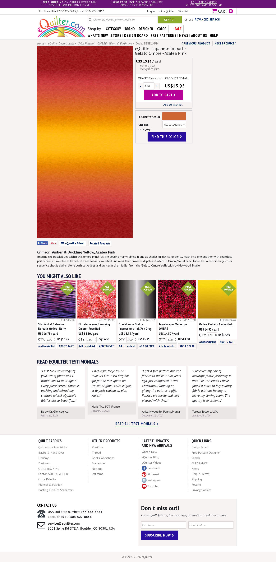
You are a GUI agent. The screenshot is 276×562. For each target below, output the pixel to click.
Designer (146, 28)
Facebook (151, 468)
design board (136, 35)
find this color (166, 136)
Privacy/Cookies (201, 490)
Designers (44, 463)
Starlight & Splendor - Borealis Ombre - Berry (52, 326)
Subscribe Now (159, 535)
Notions (97, 469)
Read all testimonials (137, 423)
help (214, 35)
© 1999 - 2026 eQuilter (137, 557)
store (116, 35)
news (183, 35)
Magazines (98, 463)
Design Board (200, 447)
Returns (196, 484)
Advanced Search (207, 19)
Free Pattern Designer (205, 452)
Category (113, 28)
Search (170, 19)
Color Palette (86, 43)
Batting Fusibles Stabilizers (56, 490)
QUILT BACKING (48, 469)
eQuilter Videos (151, 462)
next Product (225, 43)
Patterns (97, 474)
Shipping (196, 479)
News (195, 469)
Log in (151, 11)
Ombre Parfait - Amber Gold (216, 324)
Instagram (151, 480)
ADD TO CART (66, 346)
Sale (178, 28)
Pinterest (150, 474)
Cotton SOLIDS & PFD (53, 474)
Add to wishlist (173, 104)
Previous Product (196, 43)
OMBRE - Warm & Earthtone (114, 43)
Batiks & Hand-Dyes (51, 452)
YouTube (150, 486)
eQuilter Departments (61, 43)
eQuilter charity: (204, 2)
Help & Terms (200, 474)
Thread (96, 452)
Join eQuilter (167, 11)
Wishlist (183, 11)
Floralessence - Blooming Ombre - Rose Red (94, 326)
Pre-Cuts (97, 447)
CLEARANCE (199, 463)
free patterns (163, 35)
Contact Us (47, 505)
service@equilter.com (64, 523)
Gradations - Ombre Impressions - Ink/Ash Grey (135, 326)
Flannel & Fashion (50, 484)
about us (199, 35)
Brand (130, 28)
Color (162, 28)
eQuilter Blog (150, 457)
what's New (98, 35)
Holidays (43, 458)
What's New (149, 452)
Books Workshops (103, 458)
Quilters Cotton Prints (52, 447)
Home (40, 43)
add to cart (164, 94)
